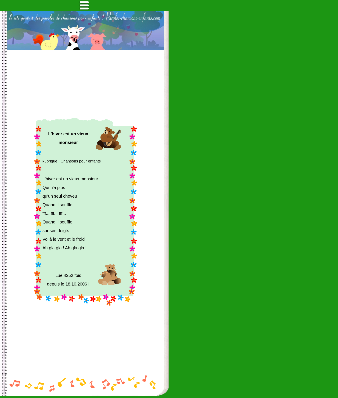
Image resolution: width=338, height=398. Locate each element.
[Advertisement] (85, 84)
